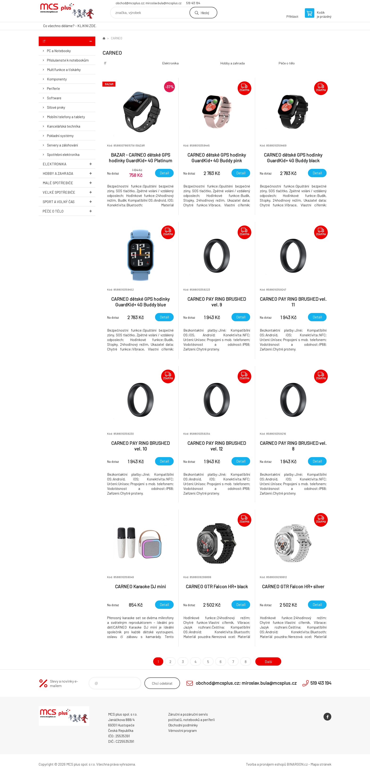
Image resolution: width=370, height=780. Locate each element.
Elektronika (69, 163)
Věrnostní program (182, 730)
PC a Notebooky (59, 51)
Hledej (205, 12)
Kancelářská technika (63, 126)
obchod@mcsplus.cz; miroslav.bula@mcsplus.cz (148, 3)
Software (54, 98)
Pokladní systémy (60, 135)
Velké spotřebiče (69, 192)
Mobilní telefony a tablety (66, 117)
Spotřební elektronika (63, 154)
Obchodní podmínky (183, 725)
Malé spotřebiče (69, 182)
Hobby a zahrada (69, 173)
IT (69, 41)
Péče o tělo (69, 211)
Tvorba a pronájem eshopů (266, 764)
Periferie (53, 88)
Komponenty (57, 79)
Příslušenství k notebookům (68, 60)
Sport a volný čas (69, 201)
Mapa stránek (321, 764)
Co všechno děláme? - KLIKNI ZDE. (70, 26)
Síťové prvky (56, 107)
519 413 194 (193, 3)
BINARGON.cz (297, 764)
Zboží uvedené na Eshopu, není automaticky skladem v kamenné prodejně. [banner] (67, 11)
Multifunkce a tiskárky (64, 69)
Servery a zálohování (62, 145)
